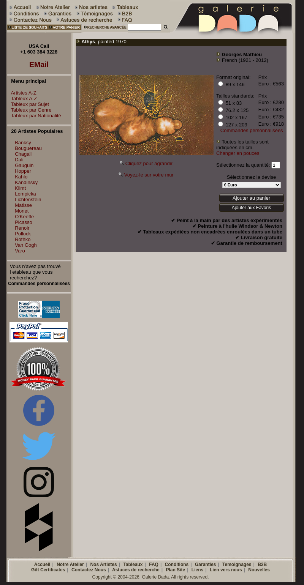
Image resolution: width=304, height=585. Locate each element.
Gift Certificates (48, 569)
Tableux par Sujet (28, 104)
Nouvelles (259, 569)
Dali (19, 159)
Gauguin (24, 165)
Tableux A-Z (22, 98)
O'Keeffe (24, 216)
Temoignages (236, 564)
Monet (21, 211)
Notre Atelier (70, 564)
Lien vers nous (226, 569)
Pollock (23, 234)
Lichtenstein (28, 199)
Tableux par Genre (29, 110)
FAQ (153, 564)
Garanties (205, 564)
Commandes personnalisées (251, 130)
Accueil (42, 564)
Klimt (20, 188)
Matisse (23, 205)
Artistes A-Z (21, 93)
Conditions (177, 564)
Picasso (23, 222)
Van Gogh (26, 245)
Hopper (23, 171)
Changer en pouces (237, 153)
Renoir (22, 228)
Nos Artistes (103, 564)
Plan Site (175, 569)
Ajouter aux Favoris (251, 207)
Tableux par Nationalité (34, 115)
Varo (20, 251)
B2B (262, 564)
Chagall (23, 154)
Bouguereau (28, 148)
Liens (197, 569)
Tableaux (132, 564)
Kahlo (21, 177)
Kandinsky (26, 182)
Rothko (22, 239)
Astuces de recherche (136, 569)
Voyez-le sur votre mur (149, 175)
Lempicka (25, 194)
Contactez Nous (88, 569)
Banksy (23, 142)
